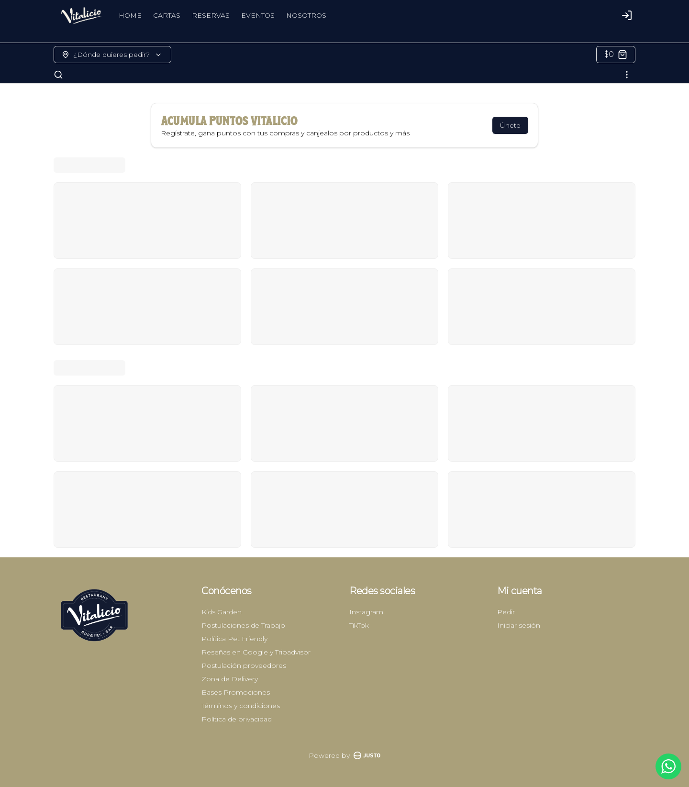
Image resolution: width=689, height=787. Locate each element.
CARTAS (166, 15)
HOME (130, 15)
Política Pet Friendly (234, 638)
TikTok (359, 625)
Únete (510, 125)
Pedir (506, 612)
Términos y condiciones (240, 705)
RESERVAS (211, 15)
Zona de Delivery (229, 679)
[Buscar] (58, 74)
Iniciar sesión (518, 625)
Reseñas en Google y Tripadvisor (256, 652)
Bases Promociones (235, 692)
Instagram (366, 612)
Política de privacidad (236, 719)
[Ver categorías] (626, 74)
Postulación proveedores (243, 665)
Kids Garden (221, 612)
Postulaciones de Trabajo (243, 625)
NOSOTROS (306, 15)
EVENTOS (258, 15)
